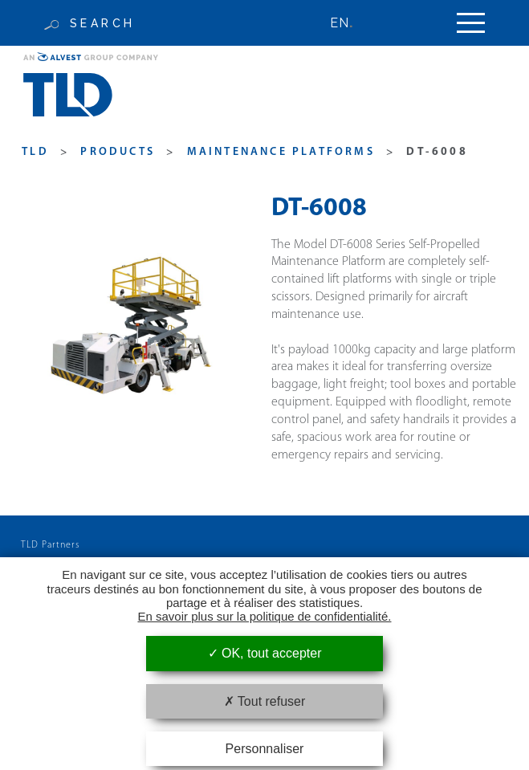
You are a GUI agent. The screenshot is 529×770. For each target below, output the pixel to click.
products (117, 152)
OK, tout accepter (265, 653)
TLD (35, 152)
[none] (349, 23)
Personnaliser (265, 749)
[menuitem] (349, 23)
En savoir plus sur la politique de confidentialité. (264, 616)
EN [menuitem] (339, 23)
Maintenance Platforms (281, 152)
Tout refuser (265, 701)
